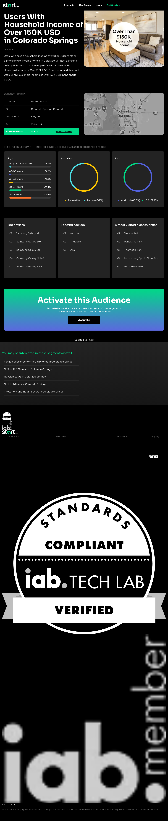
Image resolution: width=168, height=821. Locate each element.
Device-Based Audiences (22, 447)
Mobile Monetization (66, 457)
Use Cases (85, 5)
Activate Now (64, 131)
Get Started (113, 5)
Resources (122, 436)
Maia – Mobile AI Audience (23, 441)
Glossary (119, 452)
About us (154, 441)
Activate (84, 320)
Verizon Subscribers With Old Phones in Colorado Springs (38, 361)
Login (99, 5)
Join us (153, 447)
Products (69, 5)
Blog (117, 447)
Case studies (121, 441)
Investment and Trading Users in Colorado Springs (33, 391)
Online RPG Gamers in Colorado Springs (28, 369)
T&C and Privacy (123, 457)
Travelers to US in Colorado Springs (25, 376)
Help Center (121, 468)
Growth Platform (18, 463)
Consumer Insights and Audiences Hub (75, 441)
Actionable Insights (19, 473)
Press (152, 452)
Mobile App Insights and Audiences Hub (76, 447)
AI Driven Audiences (20, 452)
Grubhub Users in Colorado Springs (25, 384)
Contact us (120, 463)
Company (154, 436)
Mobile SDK (15, 468)
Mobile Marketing (64, 452)
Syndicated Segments (21, 457)
